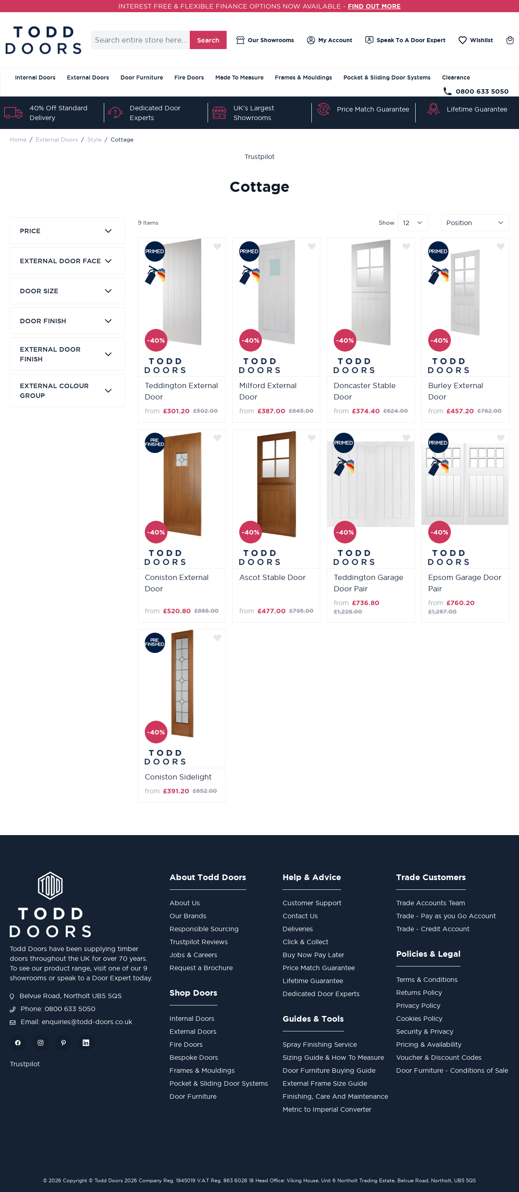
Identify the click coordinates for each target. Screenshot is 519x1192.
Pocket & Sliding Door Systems (387, 77)
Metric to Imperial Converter (327, 1109)
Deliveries (298, 928)
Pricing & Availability (428, 1044)
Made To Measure (239, 77)
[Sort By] (475, 222)
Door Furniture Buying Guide (329, 1070)
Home (18, 139)
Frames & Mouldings (303, 77)
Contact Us (300, 915)
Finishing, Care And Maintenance (335, 1096)
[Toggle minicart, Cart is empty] (510, 40)
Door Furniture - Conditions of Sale (452, 1070)
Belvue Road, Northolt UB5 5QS (66, 995)
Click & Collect (305, 941)
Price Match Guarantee (373, 109)
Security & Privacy (424, 1031)
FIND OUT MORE (374, 6)
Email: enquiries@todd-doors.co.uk (71, 1021)
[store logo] (43, 40)
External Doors (88, 77)
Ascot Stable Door (272, 577)
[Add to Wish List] (217, 246)
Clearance (456, 77)
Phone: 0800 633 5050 (52, 1008)
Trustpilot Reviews (198, 941)
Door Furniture (141, 77)
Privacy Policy (418, 1005)
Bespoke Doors (193, 1057)
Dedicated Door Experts (321, 993)
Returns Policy (419, 992)
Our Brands (187, 915)
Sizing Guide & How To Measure (333, 1057)
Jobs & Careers (193, 954)
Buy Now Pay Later (313, 954)
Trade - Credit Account (433, 928)
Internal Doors (35, 77)
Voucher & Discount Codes (439, 1057)
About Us (184, 902)
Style (94, 139)
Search (208, 40)
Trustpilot (259, 156)
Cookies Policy (419, 1018)
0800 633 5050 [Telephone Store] (476, 91)
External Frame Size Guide (325, 1083)
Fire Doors (189, 77)
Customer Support (312, 902)
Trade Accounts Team (430, 902)
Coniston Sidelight (178, 777)
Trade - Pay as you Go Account (446, 915)
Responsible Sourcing (204, 928)
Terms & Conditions (427, 979)
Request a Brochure (201, 967)
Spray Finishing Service (320, 1044)
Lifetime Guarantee (477, 109)
